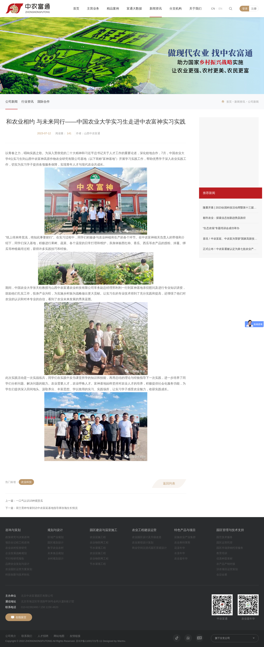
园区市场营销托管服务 (229, 547)
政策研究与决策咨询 (17, 537)
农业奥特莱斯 (182, 542)
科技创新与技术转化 (17, 574)
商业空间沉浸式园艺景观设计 (149, 547)
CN (213, 8)
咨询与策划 (13, 530)
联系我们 (26, 636)
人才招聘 (43, 636)
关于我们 (195, 8)
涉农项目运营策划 (227, 569)
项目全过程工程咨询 (17, 542)
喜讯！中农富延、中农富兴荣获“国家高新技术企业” (233, 238)
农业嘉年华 (181, 558)
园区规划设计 (56, 542)
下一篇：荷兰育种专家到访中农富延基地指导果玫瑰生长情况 (41, 507)
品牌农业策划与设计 (17, 563)
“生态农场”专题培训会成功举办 (221, 228)
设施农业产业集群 (185, 537)
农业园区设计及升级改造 (146, 537)
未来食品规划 (56, 553)
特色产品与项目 (185, 530)
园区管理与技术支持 (230, 530)
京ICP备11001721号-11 (89, 641)
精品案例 (113, 8)
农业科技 (26, 482)
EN (220, 8)
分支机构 (175, 8)
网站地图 (59, 636)
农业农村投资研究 (16, 547)
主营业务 (93, 8)
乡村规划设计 (56, 558)
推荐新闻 (209, 193)
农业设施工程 (98, 537)
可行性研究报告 (14, 558)
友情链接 (75, 636)
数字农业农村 (56, 547)
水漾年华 (179, 553)
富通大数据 (134, 8)
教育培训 (221, 553)
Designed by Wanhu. (114, 641)
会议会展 (221, 574)
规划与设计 (55, 530)
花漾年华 (179, 547)
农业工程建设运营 (144, 530)
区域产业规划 (56, 537)
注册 (254, 8)
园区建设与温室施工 (103, 530)
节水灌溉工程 (98, 547)
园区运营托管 (224, 542)
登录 (245, 8)
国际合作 (43, 101)
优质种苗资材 (224, 558)
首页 (76, 8)
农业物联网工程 (99, 542)
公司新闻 (11, 101)
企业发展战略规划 (16, 553)
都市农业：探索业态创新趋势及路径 (224, 217)
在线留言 (21, 617)
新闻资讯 (156, 8)
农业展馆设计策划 (142, 542)
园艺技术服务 (224, 537)
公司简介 (10, 636)
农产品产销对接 (225, 563)
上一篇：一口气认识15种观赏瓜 (24, 500)
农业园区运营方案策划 (18, 569)
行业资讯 (27, 101)
